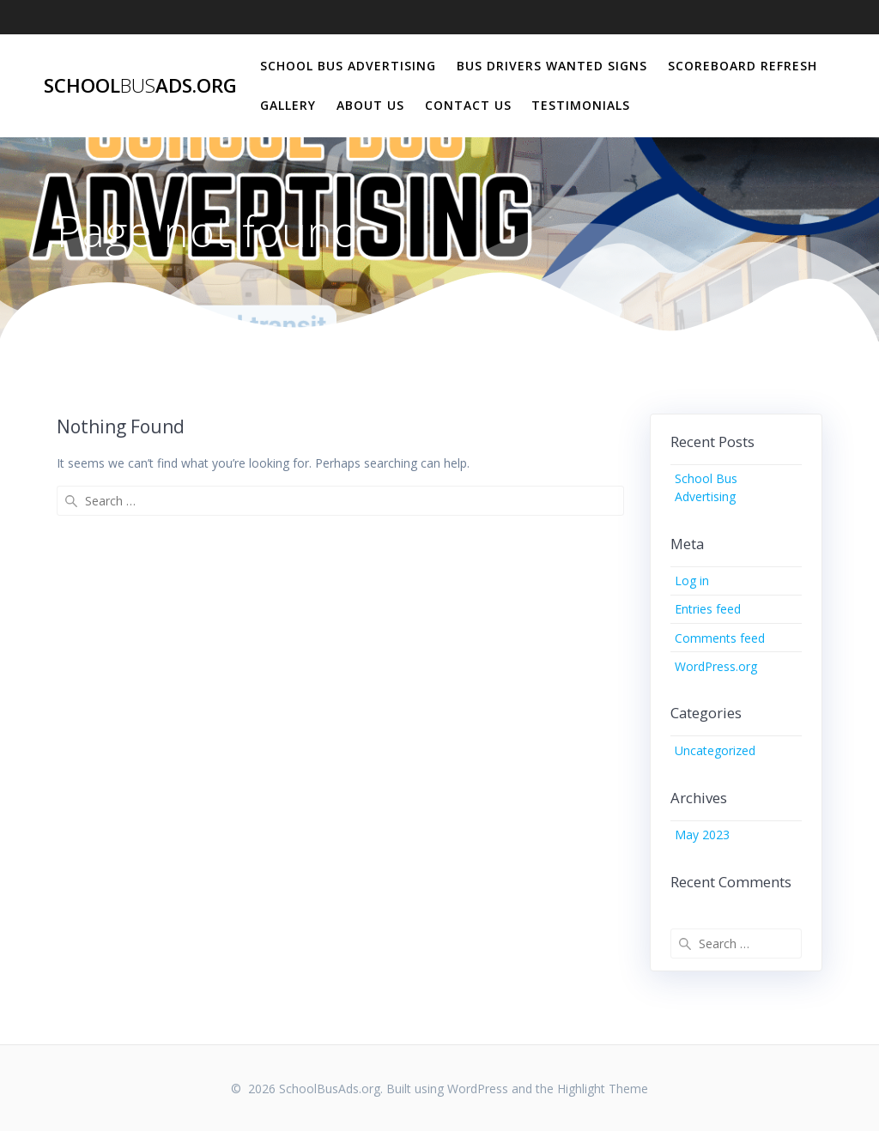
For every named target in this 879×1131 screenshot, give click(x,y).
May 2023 (702, 834)
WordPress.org (716, 666)
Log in (692, 580)
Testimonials (580, 105)
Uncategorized (715, 750)
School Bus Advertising (348, 65)
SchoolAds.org (140, 85)
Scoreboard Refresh (742, 65)
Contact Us (468, 105)
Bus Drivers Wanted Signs (552, 65)
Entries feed (708, 609)
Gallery (288, 105)
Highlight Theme (602, 1088)
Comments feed (720, 638)
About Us (370, 105)
